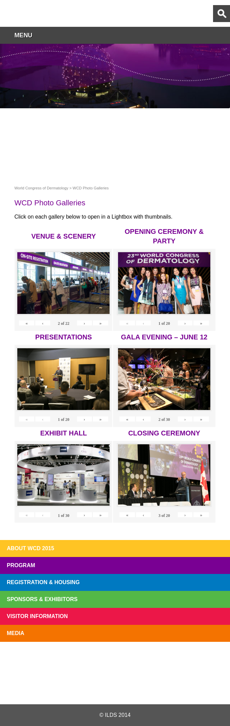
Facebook (114, 688)
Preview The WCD (160, 657)
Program (21, 565)
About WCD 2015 (30, 548)
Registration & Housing (43, 582)
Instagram (152, 688)
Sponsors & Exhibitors (42, 599)
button (221, 35)
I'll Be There (115, 657)
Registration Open (24, 657)
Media (15, 633)
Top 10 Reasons (70, 657)
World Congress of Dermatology (40, 13)
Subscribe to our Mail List (205, 657)
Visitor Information (37, 616)
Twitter (77, 688)
